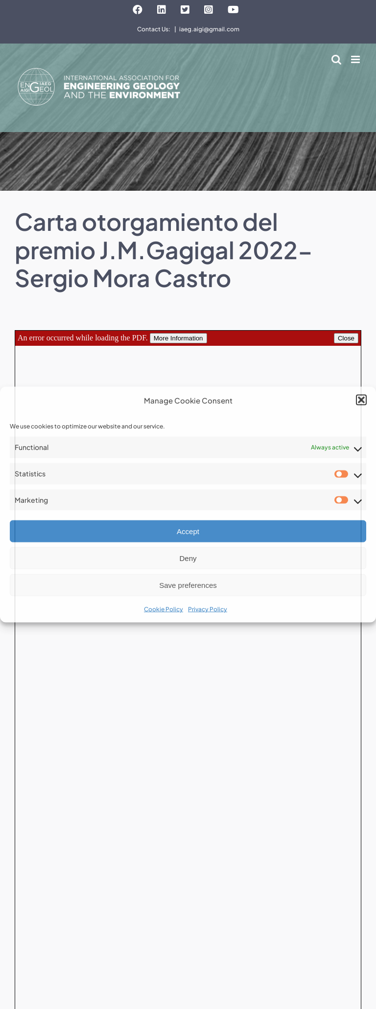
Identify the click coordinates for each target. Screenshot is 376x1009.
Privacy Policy (207, 609)
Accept (188, 531)
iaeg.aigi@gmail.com (209, 29)
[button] (361, 400)
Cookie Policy (163, 609)
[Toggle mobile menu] (356, 59)
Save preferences (188, 585)
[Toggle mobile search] (336, 59)
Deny (187, 558)
